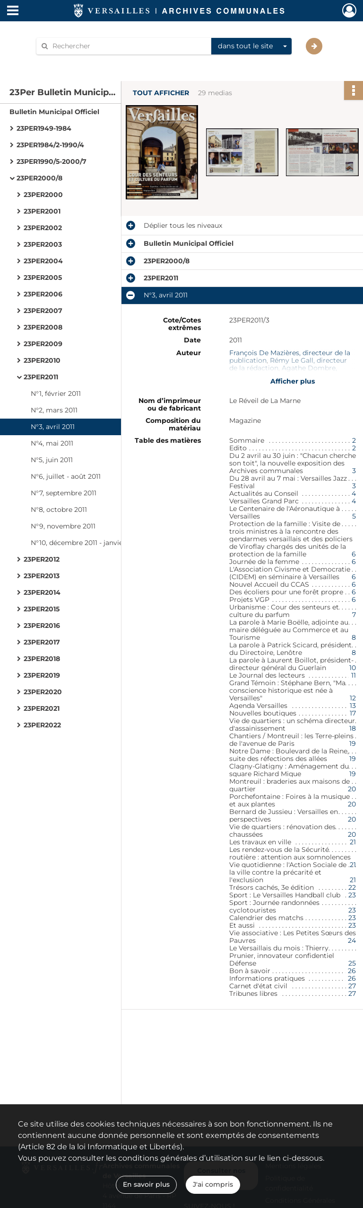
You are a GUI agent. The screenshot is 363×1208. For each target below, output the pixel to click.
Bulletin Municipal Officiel (54, 111)
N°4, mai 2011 (52, 443)
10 (352, 667)
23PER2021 (42, 708)
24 (352, 940)
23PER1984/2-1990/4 (50, 145)
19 (352, 743)
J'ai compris (213, 1184)
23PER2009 (43, 344)
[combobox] (251, 46)
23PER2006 (43, 294)
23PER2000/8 (39, 178)
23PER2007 (43, 310)
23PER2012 (42, 559)
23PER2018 (42, 658)
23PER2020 (43, 692)
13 (353, 705)
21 (353, 842)
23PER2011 (41, 377)
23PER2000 (43, 194)
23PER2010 (42, 360)
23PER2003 (43, 244)
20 (352, 789)
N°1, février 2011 (56, 393)
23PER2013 (42, 576)
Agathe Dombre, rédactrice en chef (283, 372)
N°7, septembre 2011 (63, 493)
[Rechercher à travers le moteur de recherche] (128, 46)
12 (353, 698)
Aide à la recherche (74, 62)
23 (352, 895)
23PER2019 (42, 675)
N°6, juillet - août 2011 (66, 476)
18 (352, 728)
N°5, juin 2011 (52, 460)
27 (352, 986)
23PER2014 (42, 592)
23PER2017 (42, 642)
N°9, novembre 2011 (63, 526)
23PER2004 (43, 261)
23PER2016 (42, 625)
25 (352, 963)
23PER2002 (43, 228)
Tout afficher (161, 93)
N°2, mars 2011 (54, 410)
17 (353, 713)
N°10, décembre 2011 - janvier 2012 (86, 542)
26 (352, 970)
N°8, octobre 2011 (59, 509)
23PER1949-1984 (44, 128)
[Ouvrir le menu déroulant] (12, 11)
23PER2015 (42, 609)
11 (353, 675)
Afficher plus (292, 381)
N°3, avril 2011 (53, 426)
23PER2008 (43, 327)
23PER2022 (42, 725)
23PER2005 (43, 277)
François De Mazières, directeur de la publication (289, 357)
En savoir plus (146, 1184)
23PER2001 (42, 211)
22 (352, 887)
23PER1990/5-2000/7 (51, 161)
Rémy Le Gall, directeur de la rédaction (288, 364)
